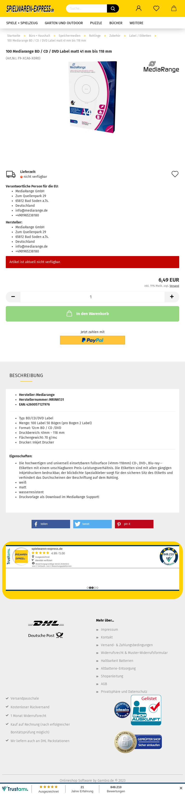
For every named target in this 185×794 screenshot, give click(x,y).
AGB (104, 684)
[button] (51, 524)
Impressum (109, 630)
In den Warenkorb (87, 313)
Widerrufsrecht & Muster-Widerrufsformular (134, 653)
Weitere (136, 23)
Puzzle (96, 23)
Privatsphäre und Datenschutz (124, 692)
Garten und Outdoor (64, 23)
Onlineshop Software (76, 781)
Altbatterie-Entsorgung (118, 668)
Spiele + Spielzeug (22, 23)
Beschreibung (26, 375)
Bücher (115, 23)
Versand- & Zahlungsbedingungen (127, 645)
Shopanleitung (112, 676)
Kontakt (107, 637)
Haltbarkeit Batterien (117, 661)
